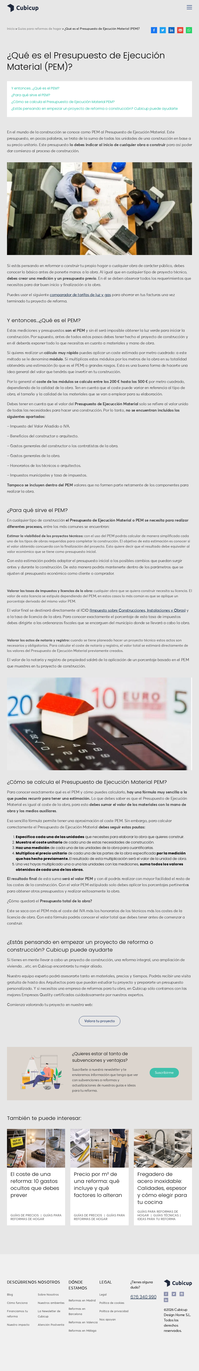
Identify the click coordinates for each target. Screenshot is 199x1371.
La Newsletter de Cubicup (49, 1314)
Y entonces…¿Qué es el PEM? (35, 88)
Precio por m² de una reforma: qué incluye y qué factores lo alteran (98, 1184)
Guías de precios (24, 1215)
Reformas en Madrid (82, 1300)
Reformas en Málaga (82, 1330)
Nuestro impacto (18, 1325)
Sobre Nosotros (48, 1294)
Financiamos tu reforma (17, 1314)
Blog (10, 1294)
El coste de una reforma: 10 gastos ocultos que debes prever (34, 1184)
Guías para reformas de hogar (39, 28)
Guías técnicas (166, 1215)
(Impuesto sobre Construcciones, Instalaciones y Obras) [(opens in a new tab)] (137, 611)
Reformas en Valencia (83, 1322)
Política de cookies (111, 1303)
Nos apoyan (107, 1319)
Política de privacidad (113, 1311)
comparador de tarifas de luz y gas (80, 295)
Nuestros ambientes (51, 1303)
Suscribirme (164, 1072)
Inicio (11, 28)
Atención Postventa (51, 1325)
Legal (103, 1294)
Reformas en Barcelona (77, 1312)
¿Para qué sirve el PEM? (30, 95)
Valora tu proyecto (99, 1021)
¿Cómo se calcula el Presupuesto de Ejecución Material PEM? (63, 101)
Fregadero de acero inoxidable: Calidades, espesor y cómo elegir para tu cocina (162, 1188)
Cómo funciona (17, 1303)
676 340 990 (143, 1297)
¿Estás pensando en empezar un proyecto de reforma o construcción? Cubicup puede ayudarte (94, 108)
